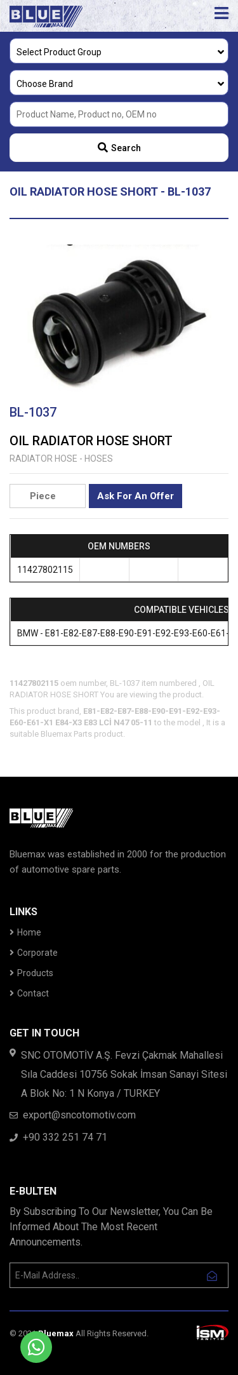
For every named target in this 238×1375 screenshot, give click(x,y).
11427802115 (45, 570)
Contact (29, 993)
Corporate (34, 953)
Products (31, 973)
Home (25, 932)
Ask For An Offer (135, 496)
